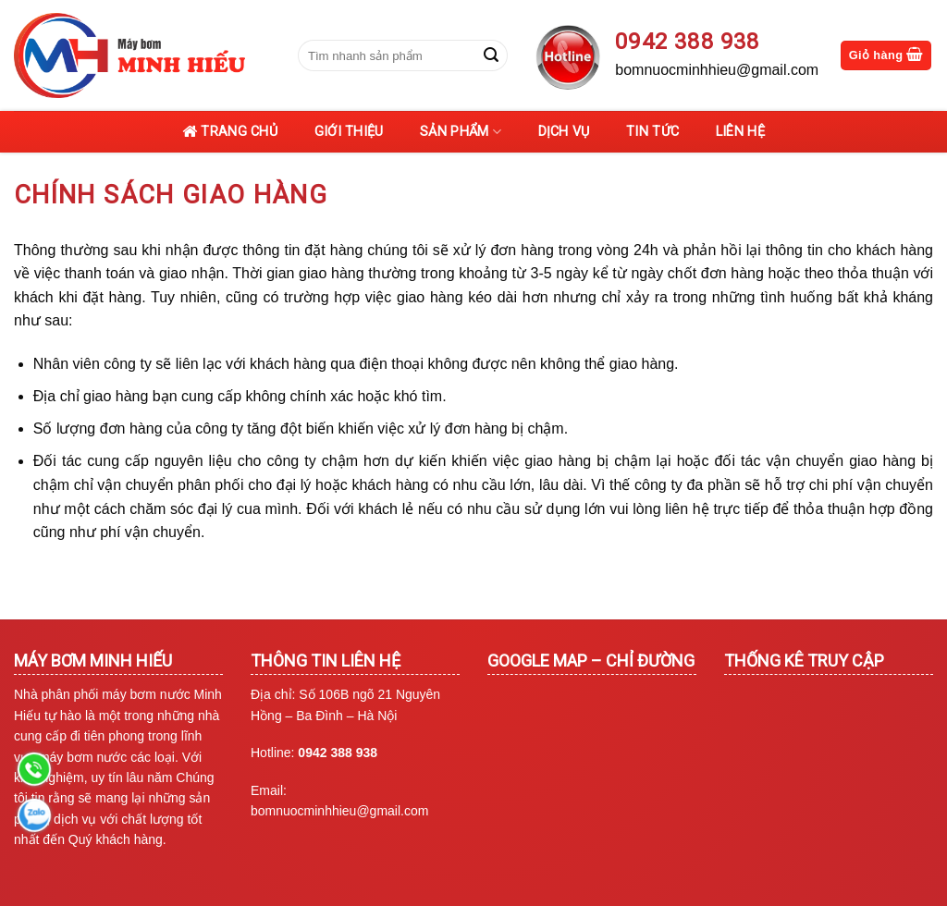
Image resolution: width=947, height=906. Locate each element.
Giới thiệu (349, 132)
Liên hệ (740, 132)
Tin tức (652, 132)
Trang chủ (229, 132)
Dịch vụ (564, 132)
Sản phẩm (460, 132)
